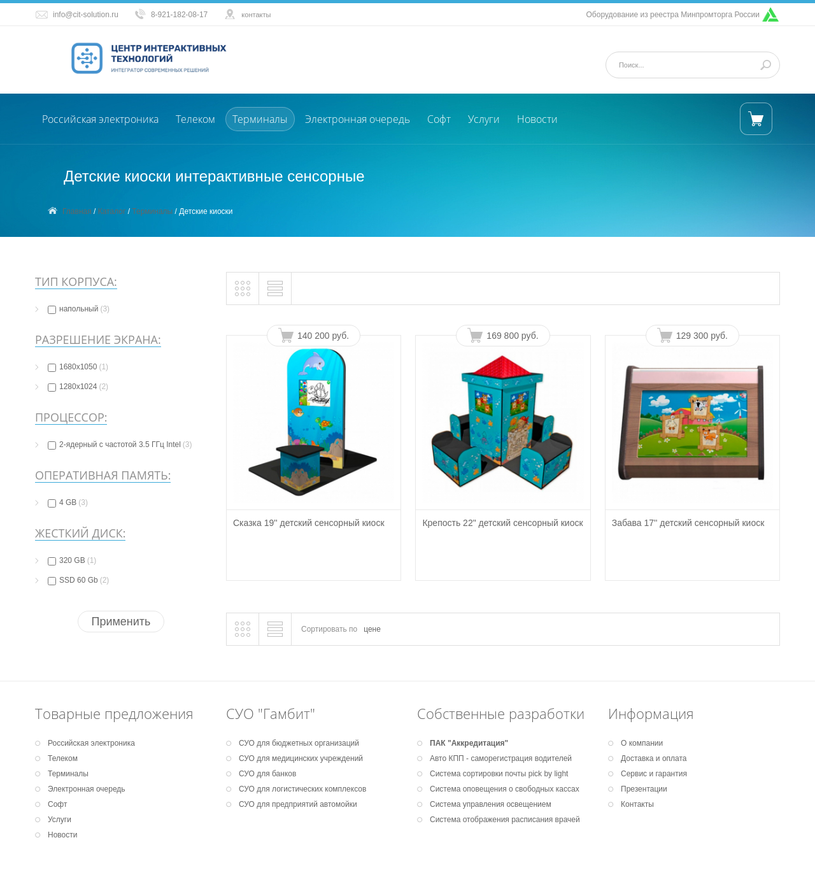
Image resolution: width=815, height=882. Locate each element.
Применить (120, 621)
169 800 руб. (512, 336)
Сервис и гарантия (654, 773)
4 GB (68, 502)
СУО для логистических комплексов (302, 789)
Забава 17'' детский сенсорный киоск (688, 523)
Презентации (644, 789)
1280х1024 (78, 386)
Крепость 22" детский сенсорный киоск (502, 523)
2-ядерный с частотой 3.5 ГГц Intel (120, 444)
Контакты (637, 804)
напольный (79, 308)
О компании (642, 743)
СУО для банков (267, 773)
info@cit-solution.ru (85, 14)
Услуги (484, 119)
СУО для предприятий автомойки (298, 804)
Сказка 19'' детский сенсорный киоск (309, 523)
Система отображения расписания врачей (505, 819)
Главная (77, 211)
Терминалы (260, 119)
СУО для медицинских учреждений (301, 758)
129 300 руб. (702, 336)
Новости (537, 119)
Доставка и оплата (654, 758)
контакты (256, 14)
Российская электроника (100, 119)
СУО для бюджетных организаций (299, 743)
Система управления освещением (490, 804)
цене (372, 629)
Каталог (112, 211)
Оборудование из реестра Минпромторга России (673, 14)
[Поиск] (692, 65)
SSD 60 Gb (78, 580)
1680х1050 (78, 366)
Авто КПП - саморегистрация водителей (501, 758)
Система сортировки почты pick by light (499, 773)
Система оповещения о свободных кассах (504, 789)
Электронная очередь (357, 119)
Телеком (195, 119)
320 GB (72, 560)
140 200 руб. (323, 336)
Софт (439, 119)
